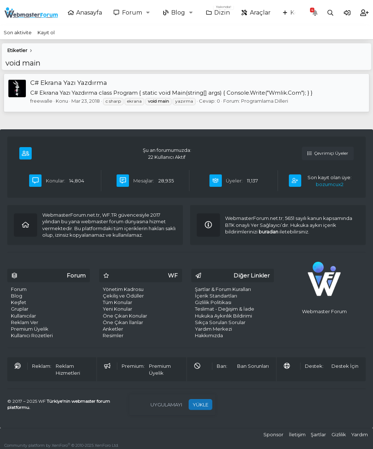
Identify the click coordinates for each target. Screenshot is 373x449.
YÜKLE (200, 404)
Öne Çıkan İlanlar (123, 322)
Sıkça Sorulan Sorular (220, 322)
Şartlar (318, 434)
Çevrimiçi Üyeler (327, 153)
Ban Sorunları (253, 366)
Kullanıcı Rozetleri (32, 335)
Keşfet (18, 302)
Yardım (359, 434)
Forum (132, 12)
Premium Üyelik (29, 329)
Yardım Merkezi (213, 329)
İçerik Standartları (216, 296)
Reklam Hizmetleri (68, 369)
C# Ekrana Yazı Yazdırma (68, 82)
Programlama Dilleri (264, 101)
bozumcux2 (329, 184)
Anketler (113, 329)
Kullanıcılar (23, 316)
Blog (178, 12)
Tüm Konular (117, 302)
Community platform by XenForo (61, 445)
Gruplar (19, 309)
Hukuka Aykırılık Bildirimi (223, 316)
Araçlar (260, 12)
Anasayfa (89, 12)
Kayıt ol (46, 32)
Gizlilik (338, 434)
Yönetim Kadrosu (123, 289)
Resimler (113, 335)
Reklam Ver (24, 322)
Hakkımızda (209, 335)
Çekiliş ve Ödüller (123, 296)
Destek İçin (344, 366)
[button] (149, 13)
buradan (268, 232)
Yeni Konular (117, 309)
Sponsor (273, 434)
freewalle (41, 101)
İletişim (297, 434)
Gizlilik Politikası (213, 302)
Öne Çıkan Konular (125, 316)
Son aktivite (18, 32)
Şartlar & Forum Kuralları (223, 289)
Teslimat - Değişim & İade (224, 309)
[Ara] (330, 12)
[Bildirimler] (315, 12)
